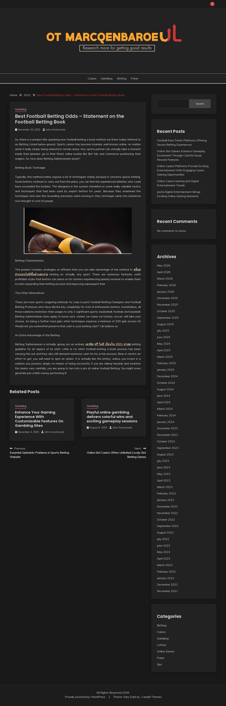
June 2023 (163, 467)
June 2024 (163, 395)
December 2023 (167, 428)
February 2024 (166, 415)
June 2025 (163, 337)
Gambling (106, 78)
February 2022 (166, 571)
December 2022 (167, 506)
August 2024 (165, 389)
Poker (134, 78)
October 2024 (166, 382)
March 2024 (165, 409)
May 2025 (163, 343)
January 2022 (165, 578)
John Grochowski (55, 129)
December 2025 (167, 298)
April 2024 (163, 402)
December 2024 (167, 376)
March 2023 (165, 487)
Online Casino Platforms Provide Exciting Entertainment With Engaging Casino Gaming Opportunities (183, 170)
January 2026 (165, 291)
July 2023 (163, 461)
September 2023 (168, 448)
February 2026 (166, 285)
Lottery (161, 645)
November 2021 (167, 591)
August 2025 (165, 324)
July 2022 (163, 539)
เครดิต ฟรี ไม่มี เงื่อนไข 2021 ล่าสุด (108, 344)
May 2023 (163, 474)
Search (200, 103)
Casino (92, 78)
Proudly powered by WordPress (85, 697)
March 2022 (165, 565)
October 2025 (166, 311)
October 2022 (166, 519)
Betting (121, 78)
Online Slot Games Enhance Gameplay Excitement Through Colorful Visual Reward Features (181, 155)
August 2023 (165, 454)
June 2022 (163, 545)
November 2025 (167, 304)
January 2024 (165, 422)
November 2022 (167, 513)
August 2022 (165, 532)
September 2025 (168, 317)
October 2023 (166, 441)
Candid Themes (152, 697)
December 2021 (167, 584)
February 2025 (166, 363)
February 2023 (166, 493)
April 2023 (163, 480)
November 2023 (167, 435)
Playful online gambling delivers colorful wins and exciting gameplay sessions (112, 417)
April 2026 (163, 272)
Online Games (165, 651)
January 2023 (165, 500)
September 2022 (168, 526)
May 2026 (163, 265)
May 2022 (163, 552)
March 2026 (165, 278)
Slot (159, 664)
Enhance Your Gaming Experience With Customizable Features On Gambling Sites (39, 419)
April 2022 (163, 558)
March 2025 (165, 356)
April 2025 (163, 350)
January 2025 (165, 369)
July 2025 (163, 330)
